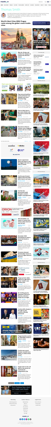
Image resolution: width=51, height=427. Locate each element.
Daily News (6, 5)
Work (46, 5)
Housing (32, 5)
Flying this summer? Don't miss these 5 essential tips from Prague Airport (40, 139)
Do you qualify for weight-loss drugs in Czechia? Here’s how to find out (40, 230)
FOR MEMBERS (13, 61)
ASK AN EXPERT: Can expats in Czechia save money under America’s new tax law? (24, 221)
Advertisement (47, 27)
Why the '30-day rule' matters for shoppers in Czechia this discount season (24, 55)
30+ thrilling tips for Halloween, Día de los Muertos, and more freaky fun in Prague (24, 295)
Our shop (25, 411)
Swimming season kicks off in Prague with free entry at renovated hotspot (40, 95)
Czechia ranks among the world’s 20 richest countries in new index (40, 186)
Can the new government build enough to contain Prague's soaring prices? (24, 193)
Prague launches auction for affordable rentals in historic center (24, 337)
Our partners (25, 406)
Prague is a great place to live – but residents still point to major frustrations (41, 244)
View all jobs (41, 77)
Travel (49, 5)
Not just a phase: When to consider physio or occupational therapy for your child (41, 277)
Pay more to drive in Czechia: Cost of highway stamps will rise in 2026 (24, 128)
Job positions (13, 405)
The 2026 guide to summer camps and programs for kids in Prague (39, 321)
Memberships (25, 402)
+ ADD (30, 141)
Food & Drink (21, 5)
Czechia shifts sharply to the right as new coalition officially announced (24, 311)
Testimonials (25, 408)
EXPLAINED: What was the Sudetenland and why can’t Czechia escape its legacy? (40, 259)
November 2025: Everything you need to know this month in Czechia (24, 238)
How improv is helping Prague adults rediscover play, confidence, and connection (41, 306)
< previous (17, 383)
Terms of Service (38, 402)
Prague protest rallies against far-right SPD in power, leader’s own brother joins (24, 280)
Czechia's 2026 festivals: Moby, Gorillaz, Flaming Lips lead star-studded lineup (24, 70)
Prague (11, 5)
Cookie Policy (38, 405)
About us (25, 403)
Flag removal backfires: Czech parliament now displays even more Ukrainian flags (24, 96)
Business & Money (21, 58)
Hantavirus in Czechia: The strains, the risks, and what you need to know (41, 153)
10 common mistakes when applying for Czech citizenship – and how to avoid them (40, 124)
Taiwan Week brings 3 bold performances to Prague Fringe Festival (41, 350)
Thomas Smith (28, 58)
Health (42, 5)
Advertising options (13, 402)
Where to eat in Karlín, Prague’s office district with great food (41, 335)
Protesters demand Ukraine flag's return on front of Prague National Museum (24, 254)
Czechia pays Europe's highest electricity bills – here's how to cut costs (24, 177)
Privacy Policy (37, 403)
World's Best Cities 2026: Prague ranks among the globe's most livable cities (16, 23)
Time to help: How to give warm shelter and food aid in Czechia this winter (24, 113)
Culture (15, 5)
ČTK (29, 315)
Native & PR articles (13, 403)
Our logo (25, 413)
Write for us (25, 410)
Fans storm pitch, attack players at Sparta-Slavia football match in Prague (40, 215)
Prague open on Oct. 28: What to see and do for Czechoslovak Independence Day (24, 369)
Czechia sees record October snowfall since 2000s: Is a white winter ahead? (24, 353)
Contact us (26, 405)
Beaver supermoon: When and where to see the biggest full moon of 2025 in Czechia (24, 162)
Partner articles (41, 262)
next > (22, 383)
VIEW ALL (26, 141)
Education (37, 5)
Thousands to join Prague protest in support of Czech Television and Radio (41, 110)
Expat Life (27, 5)
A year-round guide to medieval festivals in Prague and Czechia (40, 168)
